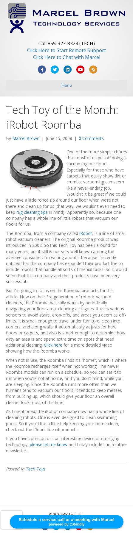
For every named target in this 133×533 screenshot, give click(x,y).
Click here (53, 345)
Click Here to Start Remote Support (66, 50)
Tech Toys (35, 469)
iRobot (85, 233)
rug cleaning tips (32, 212)
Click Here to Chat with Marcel (66, 57)
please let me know (48, 444)
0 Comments (91, 138)
